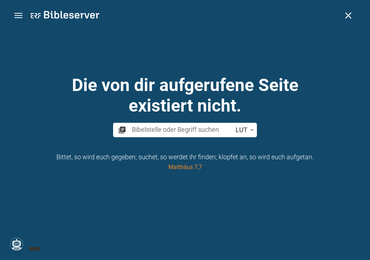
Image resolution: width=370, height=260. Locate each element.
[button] (18, 15)
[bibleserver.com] (65, 16)
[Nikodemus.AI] (16, 244)
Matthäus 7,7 (185, 167)
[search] (180, 129)
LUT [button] (246, 130)
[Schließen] (348, 15)
